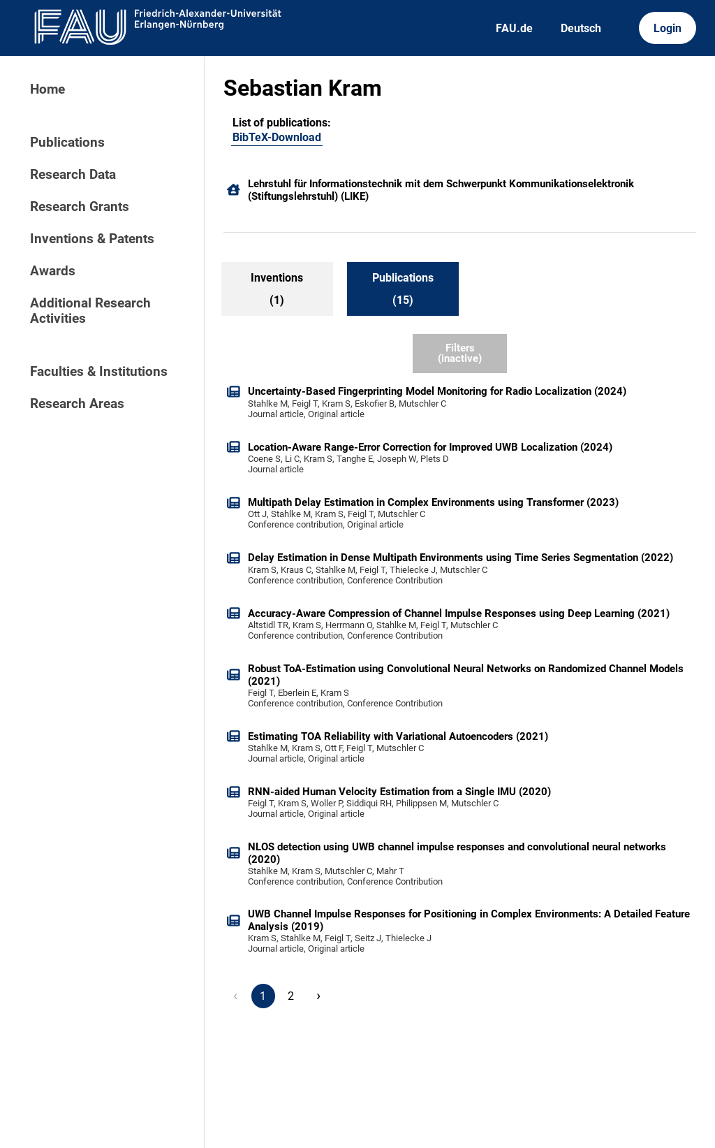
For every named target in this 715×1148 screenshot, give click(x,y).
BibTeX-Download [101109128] (277, 137)
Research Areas (77, 404)
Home (47, 89)
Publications (67, 142)
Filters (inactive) (460, 353)
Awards (52, 271)
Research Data (73, 174)
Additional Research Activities (90, 311)
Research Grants (79, 207)
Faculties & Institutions (99, 371)
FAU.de (514, 28)
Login (667, 28)
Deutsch (581, 28)
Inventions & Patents (92, 239)
